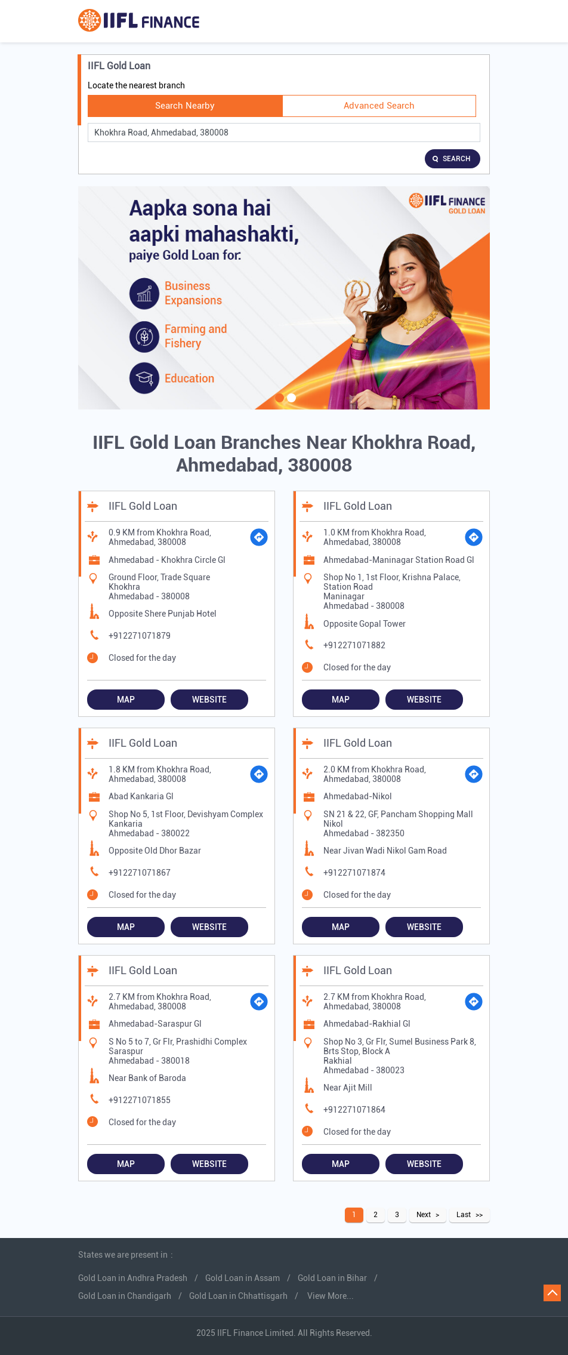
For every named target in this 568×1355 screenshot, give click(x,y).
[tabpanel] (284, 297)
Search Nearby (185, 105)
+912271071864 (354, 1109)
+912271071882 (354, 645)
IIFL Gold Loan (143, 506)
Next (423, 1215)
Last (463, 1215)
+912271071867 (140, 872)
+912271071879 (140, 635)
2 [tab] (290, 405)
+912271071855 (140, 1100)
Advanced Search (379, 105)
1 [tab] (278, 405)
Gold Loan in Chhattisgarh (238, 1296)
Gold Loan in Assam (242, 1278)
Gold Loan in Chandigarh (124, 1296)
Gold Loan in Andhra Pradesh (132, 1278)
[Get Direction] (258, 537)
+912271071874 (354, 872)
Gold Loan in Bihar (332, 1278)
